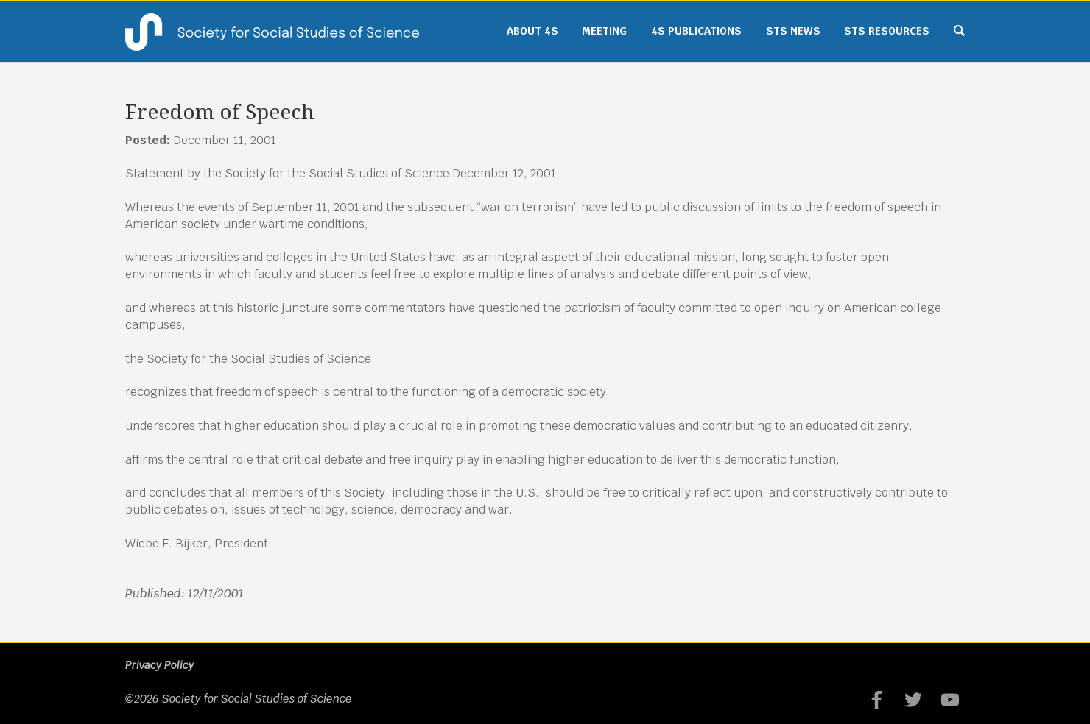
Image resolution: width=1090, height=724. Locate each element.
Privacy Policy (159, 665)
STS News (793, 31)
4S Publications (696, 31)
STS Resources (886, 31)
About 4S (532, 31)
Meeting (604, 31)
